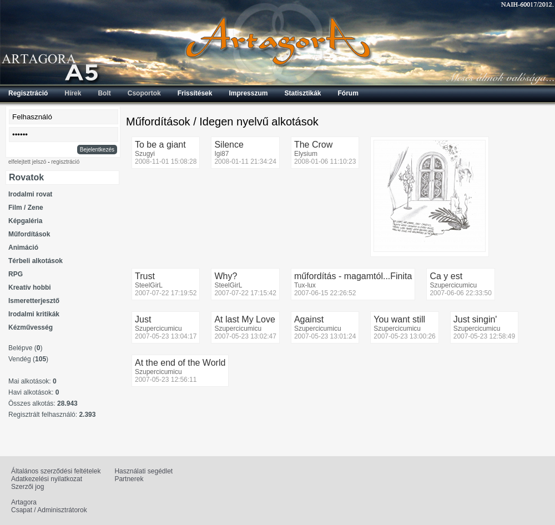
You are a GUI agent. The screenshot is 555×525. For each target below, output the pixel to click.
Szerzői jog (27, 487)
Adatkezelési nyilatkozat (46, 479)
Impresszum (248, 93)
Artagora (24, 502)
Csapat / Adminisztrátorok (49, 510)
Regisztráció (28, 93)
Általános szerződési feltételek (55, 471)
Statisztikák (302, 93)
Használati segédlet (143, 471)
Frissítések (195, 93)
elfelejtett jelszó (27, 162)
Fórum (348, 93)
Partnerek (128, 479)
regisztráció (65, 162)
